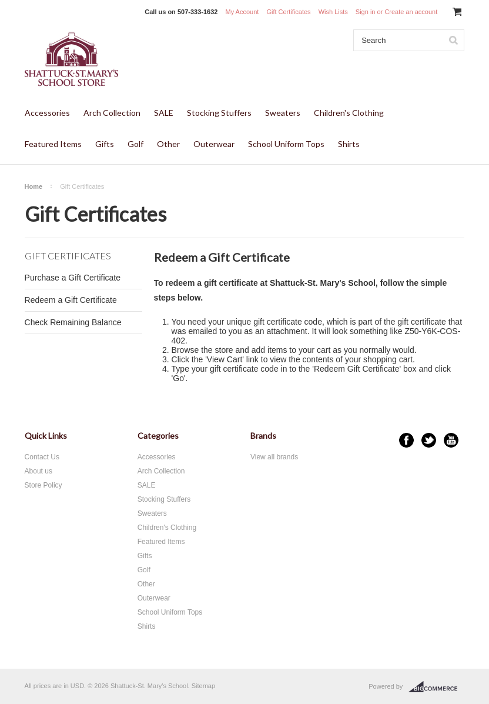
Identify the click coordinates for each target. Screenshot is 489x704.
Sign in (366, 11)
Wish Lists (333, 11)
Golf (135, 144)
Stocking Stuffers (219, 113)
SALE (163, 113)
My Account (242, 11)
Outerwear (214, 144)
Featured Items (53, 144)
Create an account (410, 11)
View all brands (274, 457)
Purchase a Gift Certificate (72, 277)
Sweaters (282, 113)
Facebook (406, 440)
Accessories (47, 113)
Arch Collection (111, 113)
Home (34, 186)
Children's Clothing (349, 113)
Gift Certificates (288, 11)
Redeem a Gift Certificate (71, 300)
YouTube (451, 440)
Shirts (349, 144)
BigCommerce (436, 686)
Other (168, 144)
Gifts (104, 144)
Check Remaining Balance (73, 322)
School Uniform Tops (286, 144)
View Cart (224, 359)
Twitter (428, 440)
